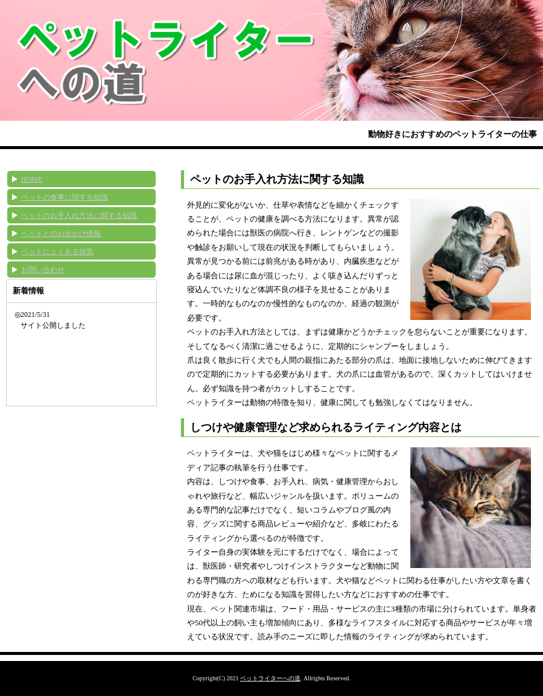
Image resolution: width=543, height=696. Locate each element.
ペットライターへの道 (270, 678)
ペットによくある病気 (57, 251)
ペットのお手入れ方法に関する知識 (79, 215)
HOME (31, 179)
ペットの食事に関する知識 (64, 197)
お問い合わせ (43, 270)
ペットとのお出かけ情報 (61, 233)
